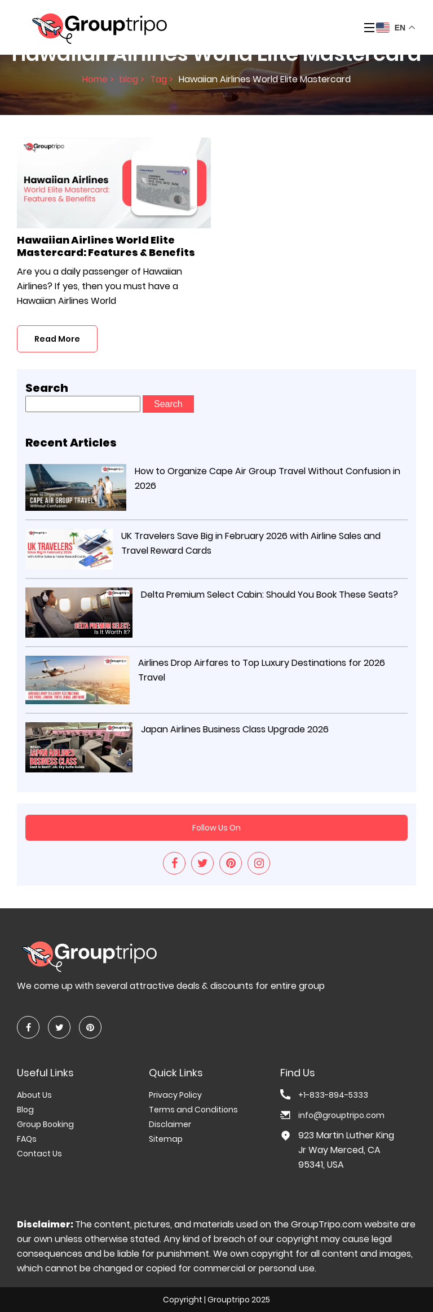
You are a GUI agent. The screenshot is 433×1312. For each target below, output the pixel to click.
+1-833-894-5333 (333, 1095)
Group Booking (45, 1124)
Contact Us (39, 1153)
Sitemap (166, 1139)
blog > (132, 79)
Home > (98, 79)
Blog (25, 1109)
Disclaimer (170, 1124)
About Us (34, 1095)
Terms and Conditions (193, 1109)
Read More (57, 338)
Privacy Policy (175, 1095)
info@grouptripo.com (341, 1115)
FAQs (27, 1139)
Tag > (161, 79)
